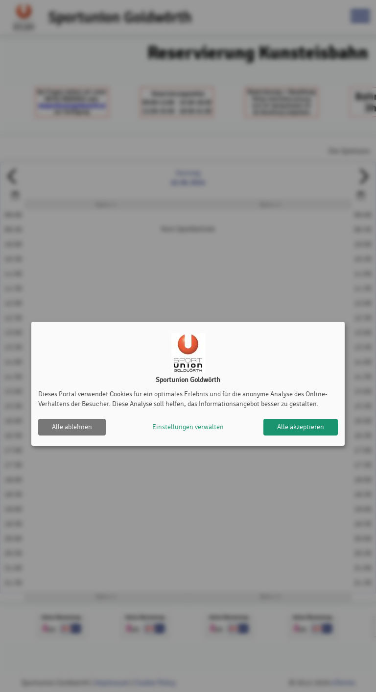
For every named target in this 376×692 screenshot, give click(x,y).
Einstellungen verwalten (188, 427)
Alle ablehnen (72, 427)
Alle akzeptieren (300, 427)
